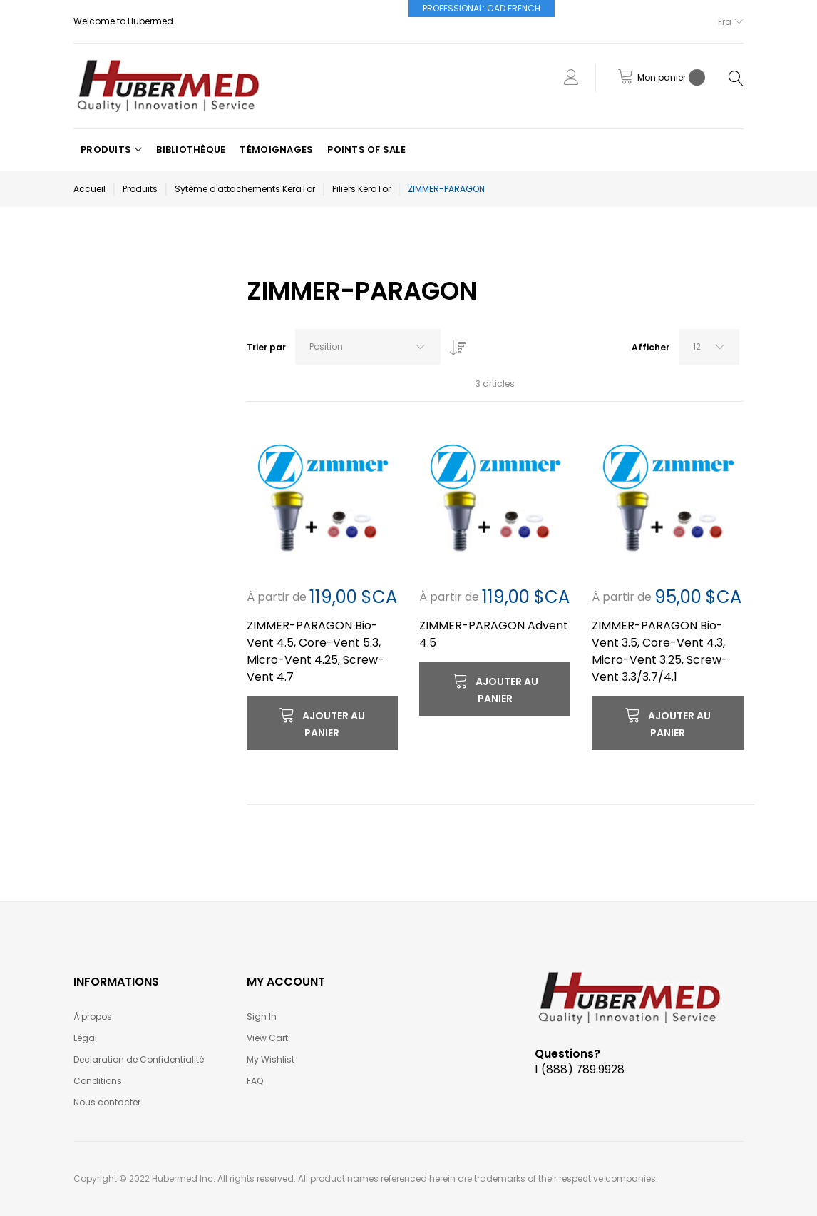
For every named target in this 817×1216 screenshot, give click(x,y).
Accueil (89, 189)
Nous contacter (106, 1102)
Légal (85, 1038)
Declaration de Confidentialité (138, 1059)
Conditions (97, 1081)
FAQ (255, 1081)
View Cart (267, 1038)
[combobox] (368, 347)
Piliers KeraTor (361, 189)
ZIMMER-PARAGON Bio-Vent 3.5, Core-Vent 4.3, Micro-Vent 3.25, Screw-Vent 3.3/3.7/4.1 (660, 651)
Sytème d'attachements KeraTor (245, 189)
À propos (92, 1016)
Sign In (262, 1016)
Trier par (266, 347)
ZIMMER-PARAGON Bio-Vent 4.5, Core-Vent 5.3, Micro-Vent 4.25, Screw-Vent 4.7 (315, 651)
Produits (140, 189)
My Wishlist (270, 1059)
